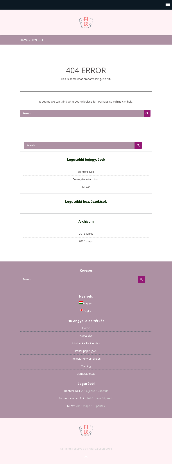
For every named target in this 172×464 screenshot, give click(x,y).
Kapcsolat (86, 335)
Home (24, 40)
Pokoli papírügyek (86, 351)
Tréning (86, 366)
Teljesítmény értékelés (86, 358)
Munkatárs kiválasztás (86, 343)
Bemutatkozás (86, 373)
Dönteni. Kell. (86, 171)
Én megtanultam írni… (86, 179)
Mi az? (86, 186)
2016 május (86, 241)
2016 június (86, 233)
